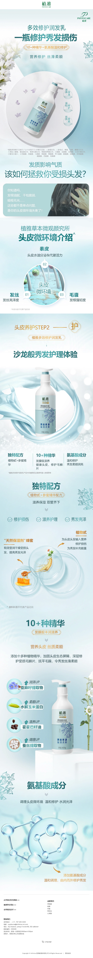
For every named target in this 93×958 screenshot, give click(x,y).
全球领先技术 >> (10, 910)
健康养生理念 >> (10, 905)
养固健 (49, 904)
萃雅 (48, 909)
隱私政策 (68, 953)
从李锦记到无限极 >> (11, 900)
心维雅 (49, 913)
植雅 (48, 906)
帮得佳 (49, 911)
